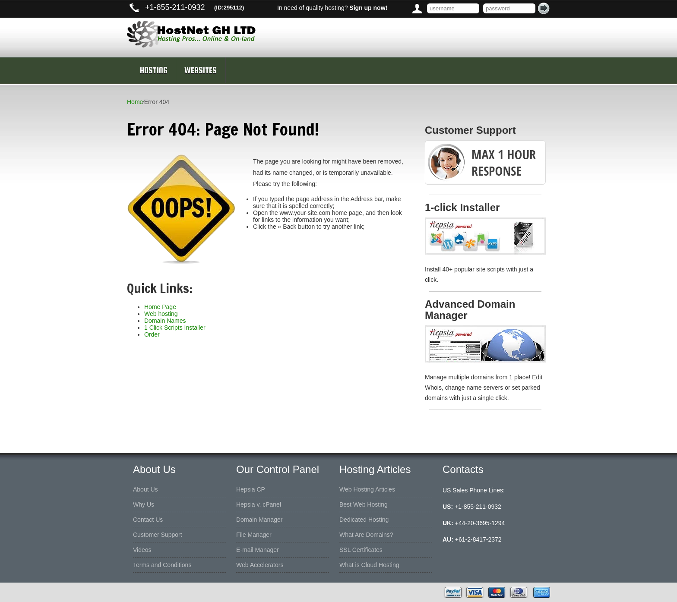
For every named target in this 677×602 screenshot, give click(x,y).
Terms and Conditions (162, 564)
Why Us (143, 504)
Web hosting (161, 313)
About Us (145, 489)
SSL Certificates (361, 549)
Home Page (160, 306)
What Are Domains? (366, 534)
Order (152, 334)
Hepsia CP (250, 489)
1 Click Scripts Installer (175, 327)
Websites (200, 70)
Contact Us (148, 519)
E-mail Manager (257, 549)
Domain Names (165, 320)
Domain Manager (259, 519)
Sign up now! (368, 7)
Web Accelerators (259, 564)
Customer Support (157, 534)
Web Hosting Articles (367, 489)
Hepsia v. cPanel (258, 504)
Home (135, 101)
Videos (142, 549)
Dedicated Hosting (364, 519)
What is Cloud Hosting (369, 564)
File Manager (254, 534)
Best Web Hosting (363, 504)
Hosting (153, 70)
